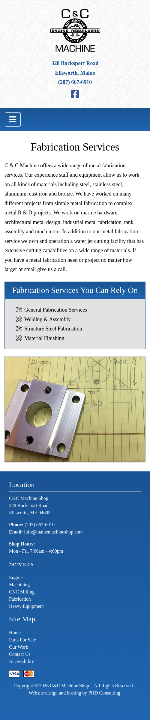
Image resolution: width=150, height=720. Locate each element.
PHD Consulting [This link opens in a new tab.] (104, 692)
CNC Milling (21, 591)
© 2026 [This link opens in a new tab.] (41, 685)
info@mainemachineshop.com (53, 531)
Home (15, 632)
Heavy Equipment (26, 606)
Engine (15, 577)
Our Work (18, 647)
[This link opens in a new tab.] (75, 94)
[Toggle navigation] (13, 119)
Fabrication (20, 599)
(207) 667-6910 (75, 82)
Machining (19, 584)
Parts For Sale (22, 639)
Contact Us (20, 654)
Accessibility (21, 661)
